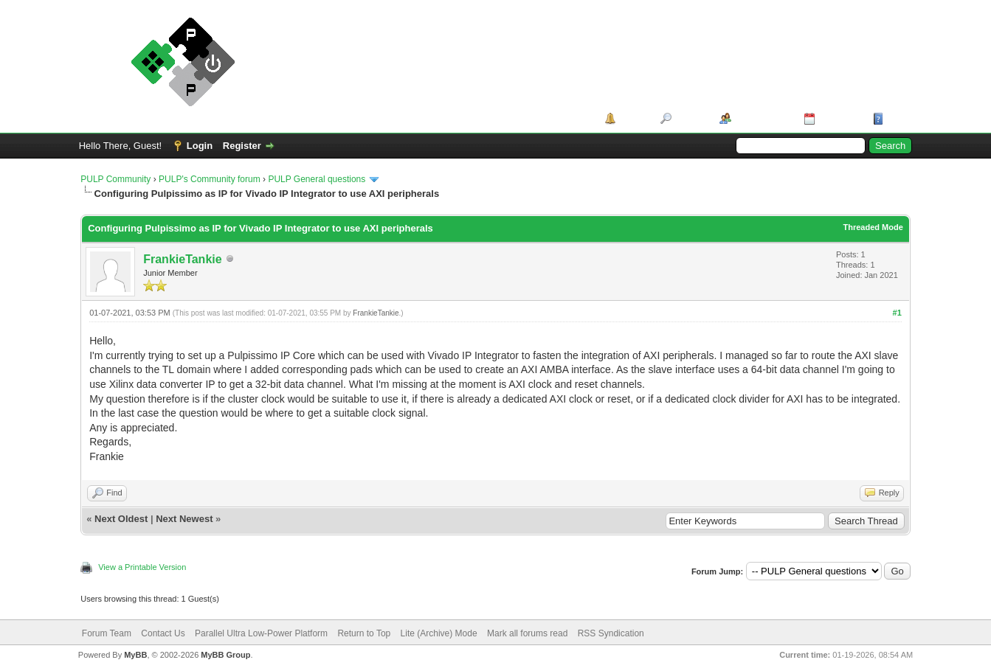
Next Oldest (121, 518)
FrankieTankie (182, 259)
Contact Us (162, 633)
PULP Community (115, 179)
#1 (897, 312)
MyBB (135, 654)
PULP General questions (316, 179)
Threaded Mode (872, 227)
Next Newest (184, 518)
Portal (632, 118)
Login (200, 145)
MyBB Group (225, 654)
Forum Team (106, 633)
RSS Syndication (611, 633)
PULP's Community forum (209, 179)
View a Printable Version (142, 567)
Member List (762, 118)
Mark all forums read (527, 633)
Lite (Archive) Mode (439, 633)
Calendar (839, 118)
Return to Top (363, 633)
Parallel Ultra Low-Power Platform (261, 633)
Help (897, 118)
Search (690, 118)
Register (242, 145)
